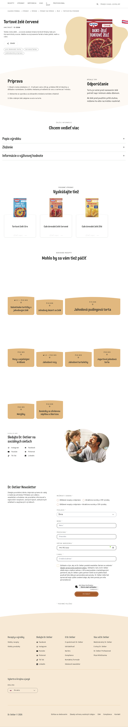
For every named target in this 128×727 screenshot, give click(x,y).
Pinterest (42, 655)
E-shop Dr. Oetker (100, 646)
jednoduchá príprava (14, 53)
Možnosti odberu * (65, 496)
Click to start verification (88, 587)
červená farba (31, 49)
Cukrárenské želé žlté (92, 218)
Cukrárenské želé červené (56, 218)
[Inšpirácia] (33, 4)
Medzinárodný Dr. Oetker (103, 642)
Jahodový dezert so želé (49, 290)
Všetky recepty (13, 642)
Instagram (42, 646)
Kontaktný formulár (72, 660)
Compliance (69, 655)
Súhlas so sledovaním (59, 714)
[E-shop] (49, 4)
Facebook (42, 642)
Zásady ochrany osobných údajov (82, 714)
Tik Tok (41, 660)
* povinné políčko (64, 604)
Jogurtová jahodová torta (107, 342)
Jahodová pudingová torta (92, 290)
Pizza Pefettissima (100, 655)
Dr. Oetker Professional (102, 651)
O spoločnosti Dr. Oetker (74, 642)
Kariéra (67, 651)
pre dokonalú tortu (13, 49)
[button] (11, 43)
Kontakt (117, 714)
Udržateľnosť (70, 646)
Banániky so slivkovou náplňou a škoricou (49, 394)
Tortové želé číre (20, 218)
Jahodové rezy (49, 342)
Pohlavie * (61, 510)
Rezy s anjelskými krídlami (21, 342)
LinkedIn (42, 664)
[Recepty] (12, 4)
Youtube (42, 651)
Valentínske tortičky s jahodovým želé (21, 290)
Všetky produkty (14, 646)
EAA (99, 714)
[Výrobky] (22, 4)
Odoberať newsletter (72, 664)
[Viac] (42, 4)
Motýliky (21, 394)
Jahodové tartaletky (78, 342)
